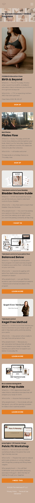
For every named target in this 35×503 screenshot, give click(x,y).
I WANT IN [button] (17, 224)
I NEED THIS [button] (17, 481)
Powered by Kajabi (17, 498)
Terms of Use (23, 491)
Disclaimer (17, 494)
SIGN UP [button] (17, 106)
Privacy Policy (12, 491)
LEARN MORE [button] (17, 292)
